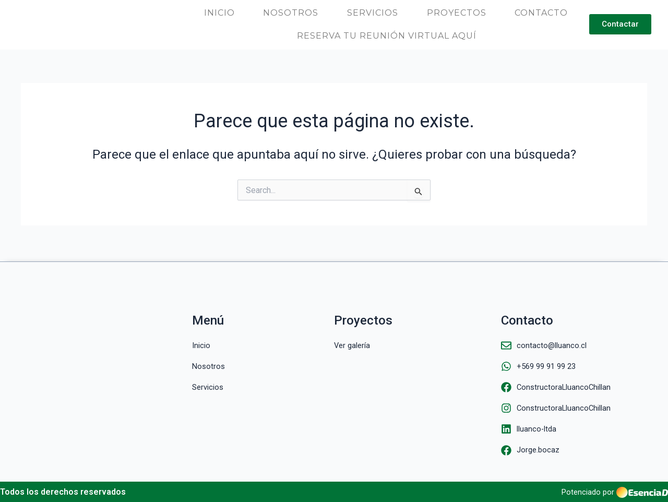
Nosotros (290, 13)
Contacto (541, 13)
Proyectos (456, 13)
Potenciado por (586, 496)
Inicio (219, 13)
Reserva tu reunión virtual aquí (386, 36)
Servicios (372, 13)
